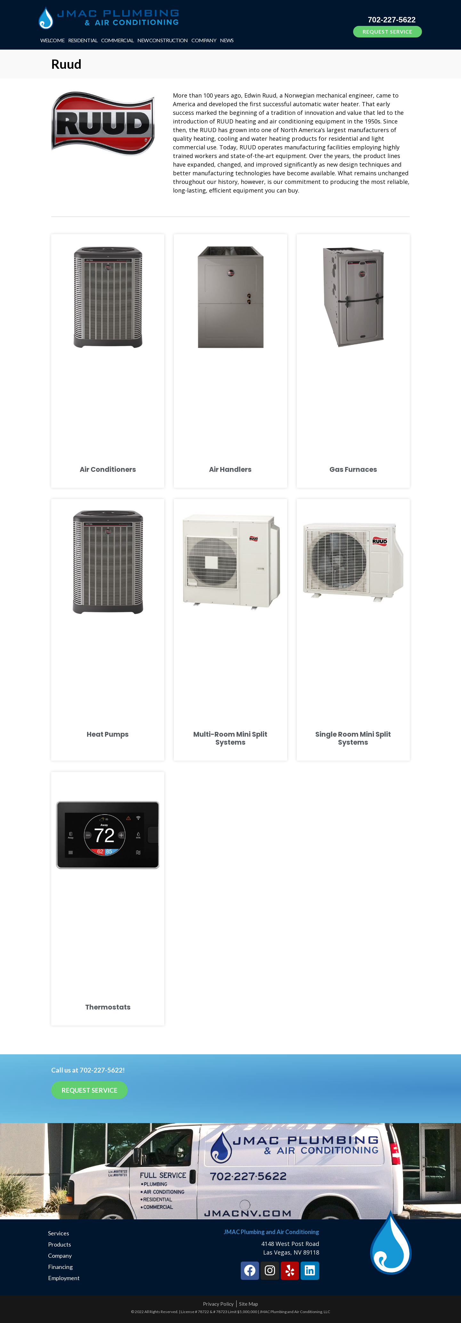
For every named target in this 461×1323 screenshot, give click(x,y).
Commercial (117, 40)
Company (203, 40)
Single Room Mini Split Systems (353, 738)
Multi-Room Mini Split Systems (230, 738)
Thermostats (108, 1007)
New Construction (162, 40)
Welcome (52, 40)
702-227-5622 (392, 19)
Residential (82, 40)
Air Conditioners (108, 469)
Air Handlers (230, 469)
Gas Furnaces (353, 469)
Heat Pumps (108, 734)
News (226, 40)
